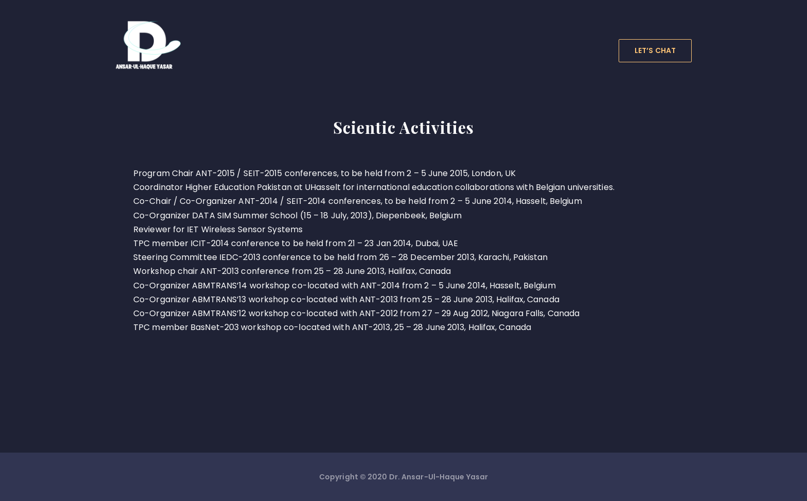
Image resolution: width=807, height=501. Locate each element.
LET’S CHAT (655, 50)
